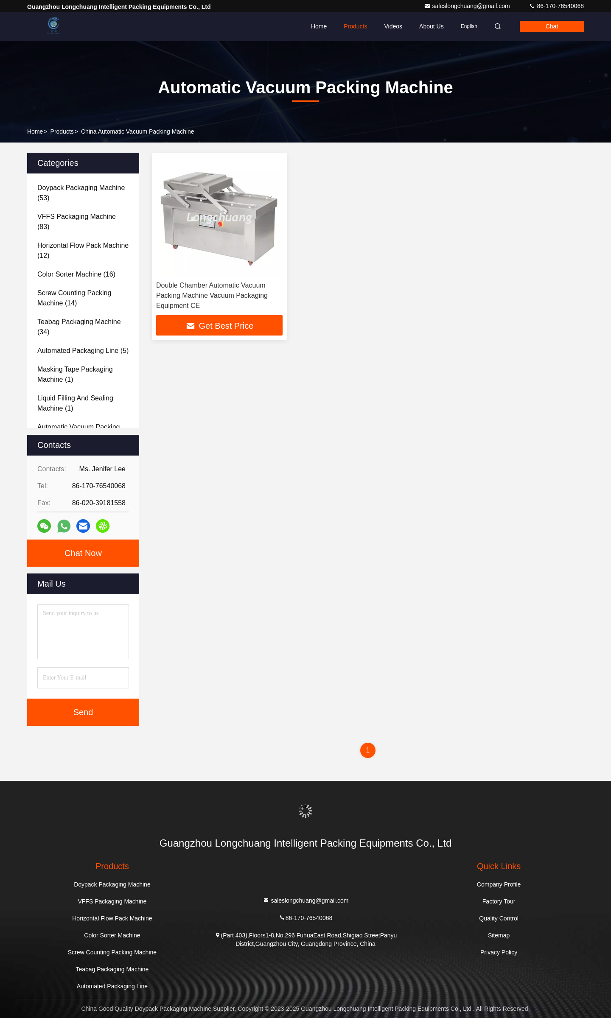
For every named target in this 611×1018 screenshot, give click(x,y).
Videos (393, 26)
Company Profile (499, 884)
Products (355, 26)
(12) (83, 250)
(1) (75, 374)
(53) (81, 192)
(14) (74, 298)
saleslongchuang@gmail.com (468, 6)
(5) (83, 350)
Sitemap (499, 935)
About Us (431, 26)
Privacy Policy (498, 952)
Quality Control (499, 918)
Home (319, 26)
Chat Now (83, 553)
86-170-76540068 (556, 6)
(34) (79, 327)
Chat (552, 26)
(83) (76, 221)
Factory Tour (499, 901)
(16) (76, 274)
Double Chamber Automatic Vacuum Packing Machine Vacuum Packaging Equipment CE (212, 295)
